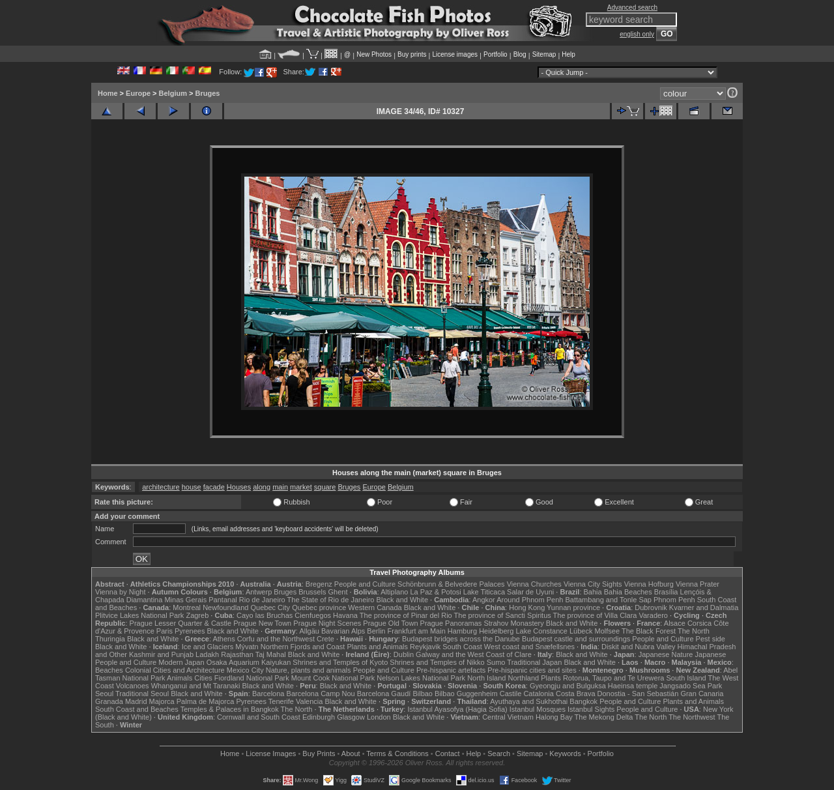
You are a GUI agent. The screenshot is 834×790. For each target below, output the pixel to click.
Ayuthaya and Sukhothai (529, 701)
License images (455, 54)
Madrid (136, 701)
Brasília (666, 592)
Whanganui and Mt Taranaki (195, 686)
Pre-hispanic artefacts (450, 670)
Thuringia (110, 639)
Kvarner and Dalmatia (703, 607)
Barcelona (268, 693)
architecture (160, 487)
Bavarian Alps (343, 631)
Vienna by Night (120, 592)
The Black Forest (649, 631)
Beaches (109, 670)
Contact (447, 753)
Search (498, 753)
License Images (271, 753)
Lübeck (580, 631)
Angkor (483, 600)
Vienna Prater (697, 584)
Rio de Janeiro (262, 600)
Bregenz (319, 584)
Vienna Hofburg (649, 584)
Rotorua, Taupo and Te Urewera (614, 678)
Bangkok (583, 701)
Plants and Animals (377, 647)
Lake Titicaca (484, 592)
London (379, 717)
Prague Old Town (390, 623)
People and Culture (364, 584)
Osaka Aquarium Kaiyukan (249, 662)
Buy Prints (318, 753)
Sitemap (544, 54)
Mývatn (246, 647)
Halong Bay (554, 717)
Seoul (104, 693)
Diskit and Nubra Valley (638, 647)
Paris (164, 631)
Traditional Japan (534, 662)
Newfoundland (225, 607)
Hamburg (462, 631)
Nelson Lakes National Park (421, 678)
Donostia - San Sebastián (638, 693)
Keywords (565, 753)
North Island (486, 678)
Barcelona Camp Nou (321, 693)
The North (694, 631)
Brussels (312, 592)
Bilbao (422, 693)
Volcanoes (132, 686)
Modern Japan (181, 662)
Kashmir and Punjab (161, 654)
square (325, 487)
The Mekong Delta (604, 717)
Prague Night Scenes (327, 623)
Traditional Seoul (142, 693)
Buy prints (411, 54)
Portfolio (495, 54)
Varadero (653, 615)
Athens (223, 639)
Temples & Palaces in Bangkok (229, 709)
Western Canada (374, 607)
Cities (203, 678)
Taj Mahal (270, 654)
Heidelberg (496, 631)
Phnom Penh (674, 600)
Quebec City (271, 607)
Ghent (338, 592)
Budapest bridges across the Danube (461, 639)
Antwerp (259, 592)
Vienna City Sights (593, 584)
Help (568, 54)
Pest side (710, 639)
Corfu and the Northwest (276, 639)
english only (637, 34)
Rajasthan (237, 654)
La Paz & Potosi (435, 592)
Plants (551, 678)
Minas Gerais (185, 600)
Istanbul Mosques (538, 709)
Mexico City (245, 670)
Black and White (402, 600)
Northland (523, 678)
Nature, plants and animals (308, 670)
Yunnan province (573, 607)
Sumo (496, 662)
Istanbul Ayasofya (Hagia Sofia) (457, 709)
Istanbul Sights (591, 709)
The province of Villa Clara (595, 615)
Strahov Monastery (513, 623)
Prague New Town (262, 623)
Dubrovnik (651, 607)
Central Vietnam (508, 717)
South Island (686, 678)
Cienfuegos (313, 615)
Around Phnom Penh (529, 600)
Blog (519, 54)
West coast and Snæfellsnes (529, 647)
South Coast (462, 647)
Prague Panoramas (451, 623)
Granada (109, 701)
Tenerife (281, 701)
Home (108, 93)
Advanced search (632, 7)
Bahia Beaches (628, 592)
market (301, 487)
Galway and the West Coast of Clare (474, 654)
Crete (325, 639)
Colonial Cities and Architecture (175, 670)
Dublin (404, 654)
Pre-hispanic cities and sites (531, 670)
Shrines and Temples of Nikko (437, 662)
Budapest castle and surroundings (576, 639)
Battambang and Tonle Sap (608, 600)
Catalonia (538, 693)
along (261, 487)
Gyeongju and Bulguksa (568, 686)
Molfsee (607, 631)
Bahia (593, 592)
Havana (345, 615)
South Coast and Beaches (137, 709)
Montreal (187, 607)
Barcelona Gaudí (384, 693)
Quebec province (319, 607)
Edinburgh (318, 717)
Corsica (699, 623)
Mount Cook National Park (333, 678)
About (350, 753)
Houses (239, 487)
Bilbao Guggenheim (466, 693)
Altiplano (394, 592)
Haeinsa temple (632, 686)
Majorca (162, 701)
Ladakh (207, 654)
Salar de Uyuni (530, 592)
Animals (179, 678)
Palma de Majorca (206, 701)
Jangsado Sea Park (690, 686)
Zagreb (197, 615)
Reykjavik (425, 647)
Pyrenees (190, 631)
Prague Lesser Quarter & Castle (181, 623)
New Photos (374, 54)
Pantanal (222, 600)
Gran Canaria (701, 693)
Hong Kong (527, 607)
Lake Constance (541, 631)
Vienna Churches (534, 584)
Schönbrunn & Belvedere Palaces (451, 584)
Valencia (309, 701)
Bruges (207, 93)
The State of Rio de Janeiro (331, 600)
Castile (511, 693)
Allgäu (309, 631)
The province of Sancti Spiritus (502, 615)
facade (214, 487)
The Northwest (692, 717)
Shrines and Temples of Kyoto (340, 662)
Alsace (674, 623)
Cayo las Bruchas (265, 615)
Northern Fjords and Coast (303, 647)
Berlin (376, 631)
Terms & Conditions (397, 753)
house (191, 487)
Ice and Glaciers (207, 647)
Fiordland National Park (251, 678)
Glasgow (351, 717)
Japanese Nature (666, 654)
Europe (138, 93)
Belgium (173, 93)
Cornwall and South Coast (258, 717)
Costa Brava (576, 693)
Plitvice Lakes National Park (139, 615)
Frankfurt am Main (417, 631)
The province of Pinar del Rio (406, 615)
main (280, 487)
